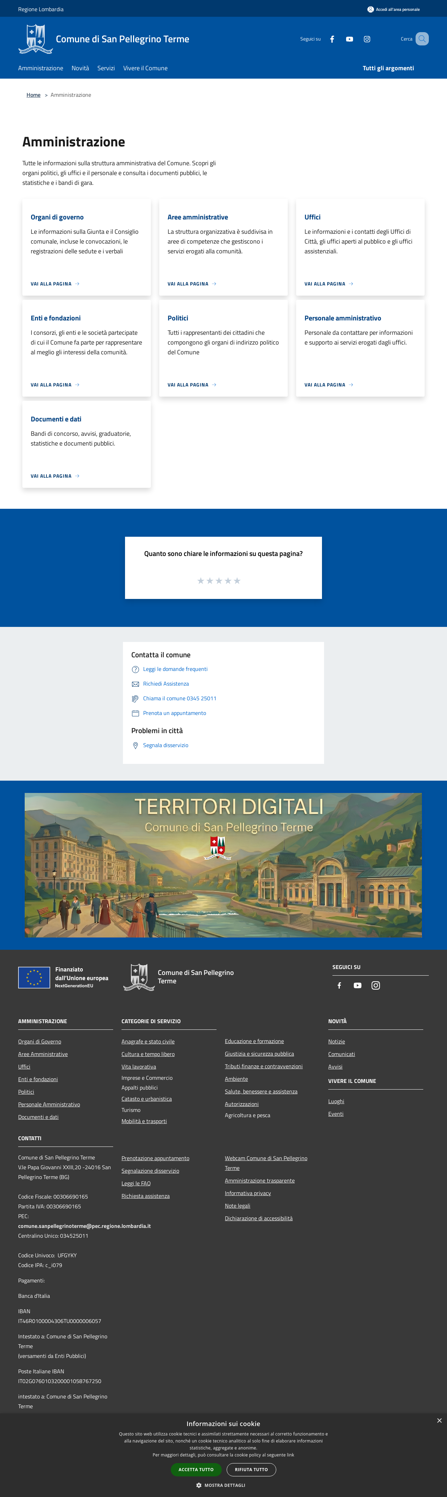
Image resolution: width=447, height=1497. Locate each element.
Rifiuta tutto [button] (251, 1470)
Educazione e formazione (254, 1041)
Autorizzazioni (242, 1104)
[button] (223, 1485)
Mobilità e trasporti (144, 1121)
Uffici (24, 1066)
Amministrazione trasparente (260, 1180)
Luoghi (336, 1101)
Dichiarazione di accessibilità (259, 1218)
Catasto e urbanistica (147, 1098)
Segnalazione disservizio (150, 1170)
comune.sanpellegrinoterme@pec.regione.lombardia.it (84, 1226)
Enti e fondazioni (38, 1079)
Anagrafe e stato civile (148, 1041)
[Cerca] (420, 38)
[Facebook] (323, 38)
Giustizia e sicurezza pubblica (259, 1053)
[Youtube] (341, 38)
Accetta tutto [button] (196, 1470)
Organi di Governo (39, 1041)
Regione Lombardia (41, 9)
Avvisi (335, 1066)
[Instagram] (358, 38)
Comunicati (341, 1054)
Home (34, 95)
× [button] (439, 1421)
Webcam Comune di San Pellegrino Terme (266, 1163)
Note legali (237, 1205)
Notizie (336, 1041)
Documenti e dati (38, 1117)
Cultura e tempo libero (148, 1054)
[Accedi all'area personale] (393, 9)
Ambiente (236, 1079)
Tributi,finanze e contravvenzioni (264, 1066)
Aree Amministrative (43, 1054)
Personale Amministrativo (49, 1104)
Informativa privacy (248, 1193)
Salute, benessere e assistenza (261, 1091)
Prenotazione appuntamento (155, 1158)
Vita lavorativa (139, 1066)
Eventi (336, 1113)
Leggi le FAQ (136, 1183)
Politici (26, 1091)
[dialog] (223, 1455)
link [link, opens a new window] (290, 1455)
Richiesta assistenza (146, 1196)
